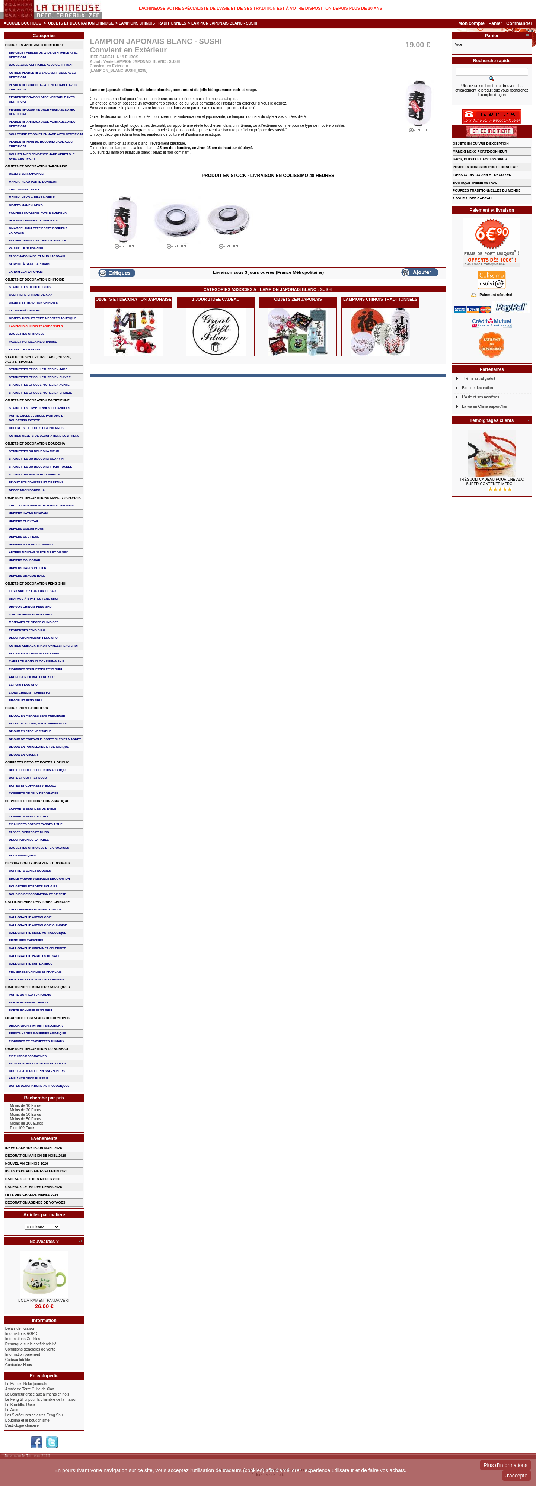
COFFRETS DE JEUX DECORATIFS (33, 793)
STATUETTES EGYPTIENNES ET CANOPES (39, 408)
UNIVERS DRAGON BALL (27, 575)
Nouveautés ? (44, 1241)
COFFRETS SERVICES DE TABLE (32, 808)
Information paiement (22, 1354)
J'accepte (516, 1476)
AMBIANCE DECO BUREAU (28, 1078)
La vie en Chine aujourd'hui (484, 406)
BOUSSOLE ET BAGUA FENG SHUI (34, 653)
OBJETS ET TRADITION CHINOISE (33, 302)
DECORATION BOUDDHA (27, 490)
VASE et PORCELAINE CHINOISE (33, 341)
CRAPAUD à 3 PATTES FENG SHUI (33, 599)
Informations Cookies (22, 1339)
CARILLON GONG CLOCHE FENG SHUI (37, 661)
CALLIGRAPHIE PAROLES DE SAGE (35, 956)
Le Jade (12, 1410)
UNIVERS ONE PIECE (24, 536)
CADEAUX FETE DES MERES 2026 (32, 1179)
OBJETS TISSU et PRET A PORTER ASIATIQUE (43, 318)
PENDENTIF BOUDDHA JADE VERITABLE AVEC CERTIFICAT (43, 87)
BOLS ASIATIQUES (22, 855)
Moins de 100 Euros (26, 1123)
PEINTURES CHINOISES (26, 940)
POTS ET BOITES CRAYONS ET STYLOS (37, 1063)
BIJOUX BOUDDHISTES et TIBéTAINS (36, 482)
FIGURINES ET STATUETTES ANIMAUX (36, 1041)
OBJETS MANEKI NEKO (26, 205)
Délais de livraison (20, 1328)
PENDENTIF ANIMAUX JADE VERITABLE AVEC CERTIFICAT (42, 124)
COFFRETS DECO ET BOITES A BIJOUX (37, 762)
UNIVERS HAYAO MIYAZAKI (28, 513)
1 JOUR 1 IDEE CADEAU (216, 299)
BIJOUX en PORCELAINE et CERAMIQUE (39, 747)
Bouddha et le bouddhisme (27, 1420)
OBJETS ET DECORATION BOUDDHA (35, 443)
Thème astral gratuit (478, 379)
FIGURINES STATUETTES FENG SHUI (35, 669)
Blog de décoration (477, 388)
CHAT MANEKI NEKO (24, 189)
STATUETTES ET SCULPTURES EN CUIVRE (40, 377)
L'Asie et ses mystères (480, 397)
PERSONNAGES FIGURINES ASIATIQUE (37, 1033)
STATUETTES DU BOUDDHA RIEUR (34, 451)
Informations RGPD (21, 1334)
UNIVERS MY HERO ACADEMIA (31, 544)
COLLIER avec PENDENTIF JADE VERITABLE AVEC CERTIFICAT (42, 156)
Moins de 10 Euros (25, 1106)
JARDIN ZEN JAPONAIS (26, 271)
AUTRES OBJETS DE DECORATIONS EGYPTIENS (44, 436)
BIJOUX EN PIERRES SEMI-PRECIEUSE (37, 715)
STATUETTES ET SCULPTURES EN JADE (38, 369)
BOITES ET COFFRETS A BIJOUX (32, 785)
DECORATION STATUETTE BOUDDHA (36, 1025)
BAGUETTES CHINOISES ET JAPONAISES (39, 847)
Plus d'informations (505, 1465)
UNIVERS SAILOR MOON (26, 529)
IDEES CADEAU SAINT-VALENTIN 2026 (36, 1171)
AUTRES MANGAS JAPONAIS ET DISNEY (38, 552)
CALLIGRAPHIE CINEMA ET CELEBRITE (37, 948)
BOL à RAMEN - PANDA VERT (44, 1300)
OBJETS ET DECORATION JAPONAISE (134, 299)
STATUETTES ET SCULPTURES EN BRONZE (40, 392)
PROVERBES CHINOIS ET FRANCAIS (35, 971)
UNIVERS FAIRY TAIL (24, 521)
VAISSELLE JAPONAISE (26, 248)
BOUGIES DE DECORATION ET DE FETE (37, 894)
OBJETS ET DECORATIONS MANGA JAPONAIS (43, 498)
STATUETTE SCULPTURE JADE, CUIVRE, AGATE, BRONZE (38, 359)
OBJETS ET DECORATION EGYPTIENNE (37, 400)
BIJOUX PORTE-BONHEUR (26, 708)
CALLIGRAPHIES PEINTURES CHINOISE (37, 902)
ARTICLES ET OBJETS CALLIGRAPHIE (36, 979)
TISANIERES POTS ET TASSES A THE (36, 824)
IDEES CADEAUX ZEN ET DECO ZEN (482, 175)
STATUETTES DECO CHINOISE (31, 287)
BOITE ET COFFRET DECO (28, 777)
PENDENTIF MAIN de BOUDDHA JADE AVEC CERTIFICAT (41, 144)
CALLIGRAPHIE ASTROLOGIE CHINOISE (38, 925)
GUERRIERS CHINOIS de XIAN (31, 295)
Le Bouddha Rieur (20, 1405)
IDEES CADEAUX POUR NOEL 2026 (33, 1148)
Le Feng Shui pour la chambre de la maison (41, 1399)
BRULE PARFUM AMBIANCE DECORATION (39, 878)
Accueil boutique (22, 23)
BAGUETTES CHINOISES (27, 334)
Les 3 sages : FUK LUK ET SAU (32, 591)
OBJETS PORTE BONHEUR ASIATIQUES (37, 987)
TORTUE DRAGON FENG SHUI (30, 614)
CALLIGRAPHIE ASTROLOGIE (30, 917)
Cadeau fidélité (17, 1360)
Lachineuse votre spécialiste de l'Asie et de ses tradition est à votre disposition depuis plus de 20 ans (260, 8)
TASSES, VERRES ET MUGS (29, 832)
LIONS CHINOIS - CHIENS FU (29, 692)
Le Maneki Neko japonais (26, 1384)
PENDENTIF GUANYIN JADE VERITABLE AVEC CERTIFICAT (42, 112)
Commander (519, 23)
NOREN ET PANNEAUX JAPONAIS (33, 220)
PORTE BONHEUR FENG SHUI (30, 1010)
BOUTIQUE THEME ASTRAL (475, 183)
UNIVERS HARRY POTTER (27, 568)
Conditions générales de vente (30, 1349)
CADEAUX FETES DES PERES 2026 (33, 1187)
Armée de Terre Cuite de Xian (29, 1389)
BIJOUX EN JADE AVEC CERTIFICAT (34, 45)
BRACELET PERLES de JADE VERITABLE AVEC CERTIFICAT (43, 55)
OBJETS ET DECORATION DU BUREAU (36, 1049)
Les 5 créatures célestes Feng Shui (34, 1415)
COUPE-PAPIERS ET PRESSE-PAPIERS (37, 1071)
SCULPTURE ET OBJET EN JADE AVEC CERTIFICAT (46, 134)
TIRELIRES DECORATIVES (28, 1056)
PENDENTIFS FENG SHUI (27, 630)
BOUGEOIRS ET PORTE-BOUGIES (33, 886)
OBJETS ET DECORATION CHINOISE (81, 23)
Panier (495, 23)
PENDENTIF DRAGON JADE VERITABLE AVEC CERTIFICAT (42, 99)
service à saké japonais (29, 264)
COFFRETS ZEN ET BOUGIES (30, 870)
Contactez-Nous (18, 1365)
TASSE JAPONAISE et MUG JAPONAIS (37, 256)
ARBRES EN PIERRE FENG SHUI (32, 677)
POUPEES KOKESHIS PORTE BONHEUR (38, 212)
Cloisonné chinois (24, 310)
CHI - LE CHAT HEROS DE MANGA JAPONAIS (41, 505)
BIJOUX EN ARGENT (23, 754)
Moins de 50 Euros (25, 1119)
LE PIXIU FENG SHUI (23, 684)
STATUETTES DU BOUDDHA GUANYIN (36, 459)
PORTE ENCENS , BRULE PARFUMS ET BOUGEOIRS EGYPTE (37, 418)
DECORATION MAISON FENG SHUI (33, 638)
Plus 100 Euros (22, 1128)
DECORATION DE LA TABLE (29, 840)
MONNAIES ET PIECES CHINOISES (33, 622)
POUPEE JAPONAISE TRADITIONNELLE (37, 240)
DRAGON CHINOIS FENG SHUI (30, 606)
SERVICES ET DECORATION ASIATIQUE (37, 801)
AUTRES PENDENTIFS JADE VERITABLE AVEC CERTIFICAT (42, 75)
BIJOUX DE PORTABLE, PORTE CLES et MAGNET (45, 739)
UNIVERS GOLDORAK (24, 560)
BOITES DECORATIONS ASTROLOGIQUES (39, 1086)
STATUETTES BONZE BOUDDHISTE (34, 474)
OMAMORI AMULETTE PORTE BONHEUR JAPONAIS (38, 230)
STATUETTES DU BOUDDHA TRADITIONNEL (40, 466)
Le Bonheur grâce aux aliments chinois (37, 1394)
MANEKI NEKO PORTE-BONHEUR (33, 181)
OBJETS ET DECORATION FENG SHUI (35, 583)
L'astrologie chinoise (22, 1425)
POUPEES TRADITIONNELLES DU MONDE (486, 190)
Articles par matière (44, 1214)
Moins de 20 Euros (25, 1110)
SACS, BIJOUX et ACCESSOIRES (480, 159)
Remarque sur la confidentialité (31, 1344)
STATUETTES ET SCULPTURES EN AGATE (39, 385)
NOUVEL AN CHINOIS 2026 (26, 1163)
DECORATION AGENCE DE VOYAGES (35, 1202)
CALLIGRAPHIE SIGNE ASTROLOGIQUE (37, 933)
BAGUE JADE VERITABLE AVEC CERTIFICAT (41, 65)
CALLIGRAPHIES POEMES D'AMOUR (35, 909)
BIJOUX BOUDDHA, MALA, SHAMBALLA (38, 723)
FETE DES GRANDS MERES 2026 (31, 1195)
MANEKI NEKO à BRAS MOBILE (32, 197)
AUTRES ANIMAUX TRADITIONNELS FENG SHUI (43, 645)
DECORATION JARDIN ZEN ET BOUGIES (37, 863)
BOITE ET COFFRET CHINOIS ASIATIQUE (38, 770)
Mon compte (471, 23)
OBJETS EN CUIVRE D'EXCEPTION (481, 143)
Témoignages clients (492, 420)
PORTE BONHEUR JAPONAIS (30, 994)
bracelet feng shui (25, 700)
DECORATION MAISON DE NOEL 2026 (35, 1155)
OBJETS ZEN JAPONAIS (298, 299)
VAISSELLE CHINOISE (25, 349)
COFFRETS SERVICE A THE (28, 816)
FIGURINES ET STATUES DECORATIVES (37, 1018)
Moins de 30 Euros (25, 1114)
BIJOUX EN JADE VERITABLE (30, 731)
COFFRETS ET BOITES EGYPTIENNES (36, 428)
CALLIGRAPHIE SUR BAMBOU (30, 963)
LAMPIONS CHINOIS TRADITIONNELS (152, 23)
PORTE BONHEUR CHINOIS (28, 1002)
